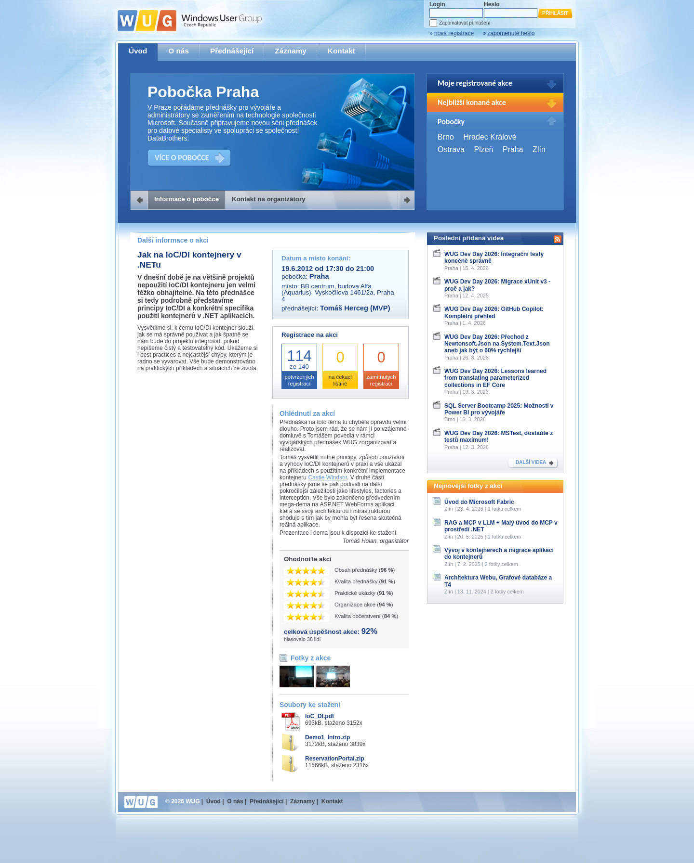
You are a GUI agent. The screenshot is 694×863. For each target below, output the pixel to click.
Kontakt (341, 51)
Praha (513, 149)
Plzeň (483, 149)
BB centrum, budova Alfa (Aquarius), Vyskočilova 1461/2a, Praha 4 (337, 293)
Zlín (539, 149)
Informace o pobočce (186, 199)
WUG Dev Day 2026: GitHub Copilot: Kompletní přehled (494, 312)
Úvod (138, 51)
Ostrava (451, 149)
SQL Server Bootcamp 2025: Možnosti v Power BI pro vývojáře (499, 409)
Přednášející (232, 51)
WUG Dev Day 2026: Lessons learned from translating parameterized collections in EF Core (495, 378)
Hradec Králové (489, 137)
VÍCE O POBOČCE (182, 157)
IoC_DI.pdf (319, 716)
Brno (446, 137)
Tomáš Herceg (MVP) (355, 308)
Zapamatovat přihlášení (464, 23)
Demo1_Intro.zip (327, 737)
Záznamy (291, 51)
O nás (178, 51)
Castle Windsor (327, 477)
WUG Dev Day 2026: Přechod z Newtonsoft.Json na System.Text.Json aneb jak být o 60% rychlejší (497, 344)
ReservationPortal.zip (334, 758)
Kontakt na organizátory (269, 199)
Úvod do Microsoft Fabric (479, 502)
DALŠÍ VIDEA (531, 462)
